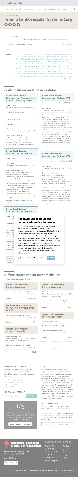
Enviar (51, 258)
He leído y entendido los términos (33, 258)
